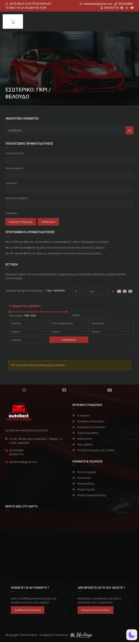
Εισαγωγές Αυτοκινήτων (95, 610)
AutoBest (31, 635)
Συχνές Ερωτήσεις (85, 433)
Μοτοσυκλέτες (83, 483)
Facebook (64, 390)
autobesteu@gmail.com (98, 3)
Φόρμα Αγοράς (83, 489)
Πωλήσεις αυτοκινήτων (88, 421)
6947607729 (110, 7)
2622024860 (123, 3)
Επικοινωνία (82, 438)
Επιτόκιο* (11, 183)
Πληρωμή (11, 213)
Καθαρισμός (48, 221)
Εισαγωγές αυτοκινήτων (89, 427)
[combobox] (78, 291)
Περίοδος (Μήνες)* (16, 198)
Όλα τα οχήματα (84, 472)
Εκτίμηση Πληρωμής (20, 221)
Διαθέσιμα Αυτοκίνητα (27, 610)
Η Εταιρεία (80, 415)
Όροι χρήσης (82, 444)
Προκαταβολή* (14, 168)
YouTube (109, 390)
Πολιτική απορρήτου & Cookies (93, 450)
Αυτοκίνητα (81, 477)
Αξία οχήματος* (15, 153)
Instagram (24, 390)
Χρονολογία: (16, 315)
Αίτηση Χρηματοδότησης (89, 495)
